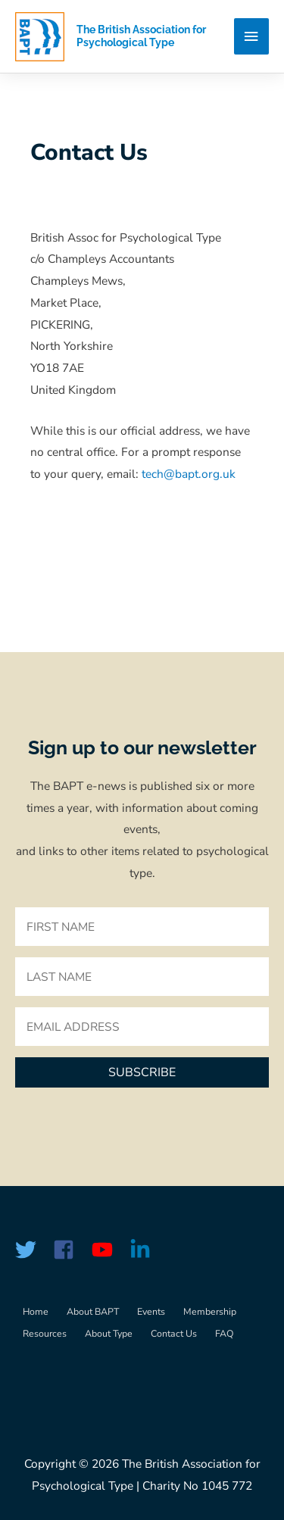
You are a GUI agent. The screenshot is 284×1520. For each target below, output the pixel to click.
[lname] (142, 976)
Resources (45, 1333)
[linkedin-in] (143, 1249)
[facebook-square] (70, 1249)
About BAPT (93, 1311)
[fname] (142, 926)
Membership (209, 1311)
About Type (109, 1333)
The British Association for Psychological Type (141, 35)
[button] (142, 1072)
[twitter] (32, 1249)
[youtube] (109, 1249)
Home (35, 1311)
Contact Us (174, 1333)
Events (151, 1311)
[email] (142, 1026)
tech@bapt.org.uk (189, 474)
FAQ (224, 1333)
